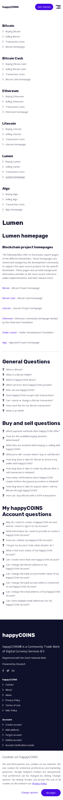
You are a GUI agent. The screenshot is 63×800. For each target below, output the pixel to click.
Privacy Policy (12, 700)
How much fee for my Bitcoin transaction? (28, 405)
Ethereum (7, 318)
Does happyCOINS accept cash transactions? (30, 395)
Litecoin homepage (15, 144)
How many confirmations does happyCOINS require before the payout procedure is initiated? (32, 479)
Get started (44, 6)
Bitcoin (6, 288)
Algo (4, 342)
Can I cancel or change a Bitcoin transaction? (29, 400)
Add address (12, 729)
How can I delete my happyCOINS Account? (29, 540)
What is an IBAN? (15, 410)
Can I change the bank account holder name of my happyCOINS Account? (32, 575)
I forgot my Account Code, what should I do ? (30, 545)
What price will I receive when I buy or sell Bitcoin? (33, 454)
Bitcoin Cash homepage (18, 79)
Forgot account (13, 734)
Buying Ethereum (14, 96)
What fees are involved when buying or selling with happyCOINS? (33, 447)
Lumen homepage (15, 176)
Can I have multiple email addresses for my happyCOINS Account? (29, 602)
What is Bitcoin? (14, 369)
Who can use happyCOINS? (20, 389)
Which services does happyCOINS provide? (29, 384)
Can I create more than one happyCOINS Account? (33, 559)
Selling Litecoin (13, 134)
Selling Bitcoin (12, 36)
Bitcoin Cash (8, 298)
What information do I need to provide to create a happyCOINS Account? (33, 533)
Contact (9, 684)
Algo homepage (13, 209)
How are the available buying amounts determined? (26, 438)
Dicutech (20, 663)
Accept (51, 793)
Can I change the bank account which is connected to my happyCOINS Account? (32, 584)
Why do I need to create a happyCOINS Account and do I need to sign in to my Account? (31, 524)
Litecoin (6, 308)
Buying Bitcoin (12, 31)
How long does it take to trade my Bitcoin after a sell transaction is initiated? (32, 470)
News (8, 695)
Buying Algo (11, 194)
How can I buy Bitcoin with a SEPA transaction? (31, 495)
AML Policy (11, 710)
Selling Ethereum (14, 101)
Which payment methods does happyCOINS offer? (33, 431)
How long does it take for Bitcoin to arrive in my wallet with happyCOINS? (31, 461)
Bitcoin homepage (15, 46)
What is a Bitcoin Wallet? (19, 374)
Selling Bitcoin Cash (15, 69)
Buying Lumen (12, 161)
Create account (13, 724)
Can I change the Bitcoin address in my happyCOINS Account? (26, 566)
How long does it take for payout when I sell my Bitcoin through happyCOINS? (31, 488)
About (8, 689)
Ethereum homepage (16, 111)
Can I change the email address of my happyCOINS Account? (33, 593)
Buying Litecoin (13, 128)
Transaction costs (15, 41)
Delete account (13, 740)
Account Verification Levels (19, 745)
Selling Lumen (12, 166)
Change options (29, 792)
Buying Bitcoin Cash (15, 63)
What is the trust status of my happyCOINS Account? (29, 552)
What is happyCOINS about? (21, 379)
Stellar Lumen (9, 332)
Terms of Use (12, 705)
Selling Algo (11, 199)
